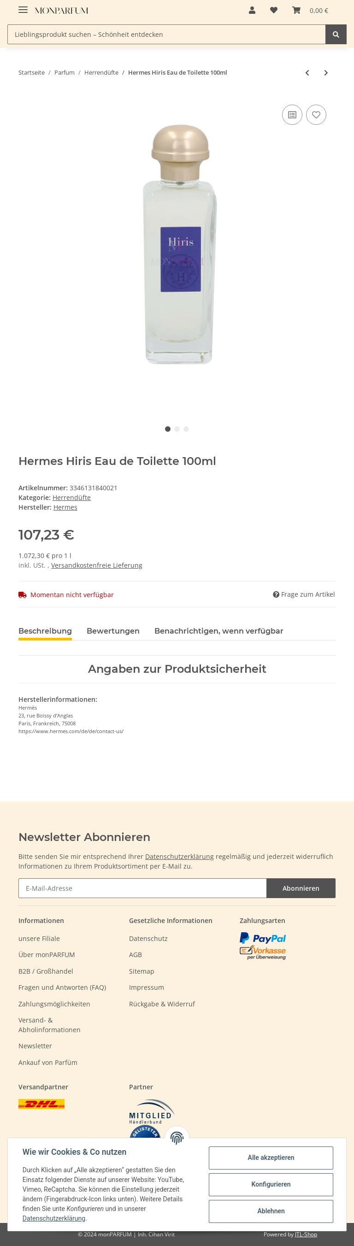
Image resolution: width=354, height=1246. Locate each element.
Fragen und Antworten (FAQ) (62, 987)
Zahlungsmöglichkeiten (54, 1003)
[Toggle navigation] (23, 6)
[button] (252, 10)
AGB (135, 954)
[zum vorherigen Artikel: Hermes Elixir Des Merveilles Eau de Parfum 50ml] (307, 72)
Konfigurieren (270, 1184)
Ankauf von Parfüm (47, 1062)
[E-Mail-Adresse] (142, 888)
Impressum (146, 987)
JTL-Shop (306, 1234)
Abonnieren (301, 888)
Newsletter (35, 1045)
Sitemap (141, 971)
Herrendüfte (72, 497)
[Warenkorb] (310, 10)
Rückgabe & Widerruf (162, 1003)
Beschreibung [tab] (45, 631)
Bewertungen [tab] (113, 631)
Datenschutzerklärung (179, 856)
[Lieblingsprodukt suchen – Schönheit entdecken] (166, 34)
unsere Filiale (39, 938)
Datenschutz (148, 938)
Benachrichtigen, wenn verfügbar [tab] (218, 631)
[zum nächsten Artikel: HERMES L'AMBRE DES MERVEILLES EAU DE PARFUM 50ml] (326, 72)
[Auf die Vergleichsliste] (292, 115)
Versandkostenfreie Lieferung (96, 565)
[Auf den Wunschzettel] (316, 115)
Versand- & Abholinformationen (49, 1025)
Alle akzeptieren (271, 1157)
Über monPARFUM (46, 954)
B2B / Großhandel (45, 971)
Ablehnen (270, 1211)
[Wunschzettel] (274, 10)
